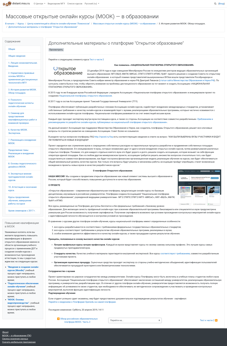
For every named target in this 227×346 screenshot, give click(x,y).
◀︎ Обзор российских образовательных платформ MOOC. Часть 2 (77, 320)
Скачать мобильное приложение (19, 342)
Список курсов (74, 3)
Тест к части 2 (96, 59)
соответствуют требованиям (175, 253)
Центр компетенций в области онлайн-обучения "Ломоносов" (58, 23)
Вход (221, 3)
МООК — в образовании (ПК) (16, 335)
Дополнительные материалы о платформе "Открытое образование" (43, 27)
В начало (9, 23)
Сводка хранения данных (15, 338)
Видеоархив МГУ (56, 3)
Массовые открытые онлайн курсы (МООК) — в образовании (124, 23)
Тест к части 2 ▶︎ (209, 320)
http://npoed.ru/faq (103, 136)
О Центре (39, 3)
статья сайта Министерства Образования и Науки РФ (187, 80)
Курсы (21, 23)
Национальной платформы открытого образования (85, 95)
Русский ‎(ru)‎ (91, 3)
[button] (215, 3)
